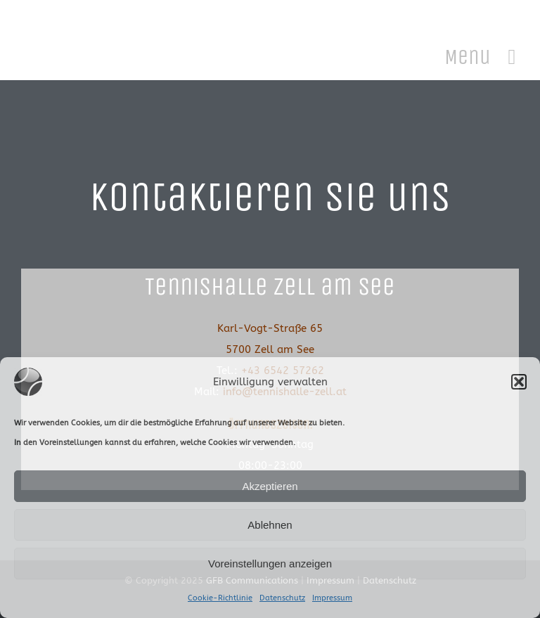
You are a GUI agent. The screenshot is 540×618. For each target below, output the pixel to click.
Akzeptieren (269, 486)
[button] (519, 382)
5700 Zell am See (270, 349)
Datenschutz (282, 598)
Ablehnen (270, 525)
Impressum (332, 598)
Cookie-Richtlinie (220, 598)
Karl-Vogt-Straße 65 (270, 328)
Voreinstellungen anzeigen (270, 563)
